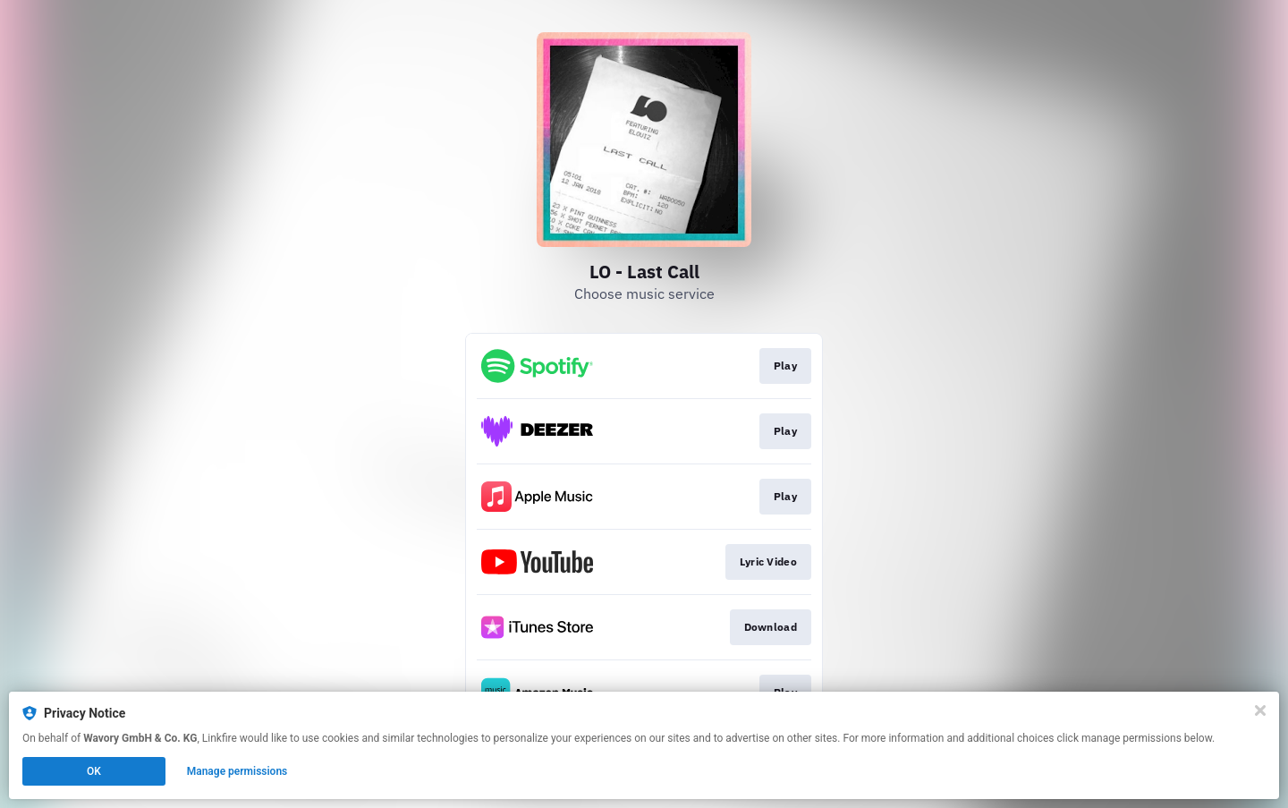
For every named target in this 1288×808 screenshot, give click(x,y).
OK (94, 771)
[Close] (1260, 710)
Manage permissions (237, 771)
